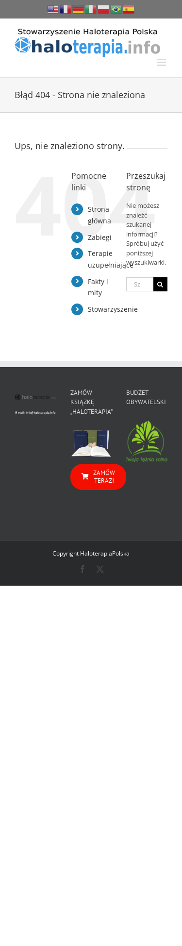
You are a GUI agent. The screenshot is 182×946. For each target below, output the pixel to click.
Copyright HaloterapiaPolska (91, 553)
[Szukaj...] (139, 284)
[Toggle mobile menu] (162, 62)
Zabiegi (100, 237)
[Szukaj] (160, 284)
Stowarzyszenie (113, 309)
